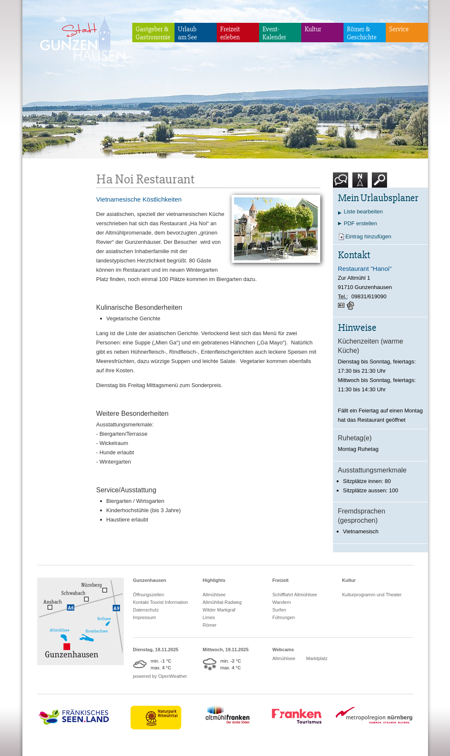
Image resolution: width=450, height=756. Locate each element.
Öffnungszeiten (148, 594)
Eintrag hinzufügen (368, 236)
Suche (379, 183)
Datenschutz (146, 609)
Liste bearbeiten (363, 211)
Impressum (144, 617)
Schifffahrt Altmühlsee (295, 594)
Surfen (279, 609)
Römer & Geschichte (361, 33)
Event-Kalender (274, 33)
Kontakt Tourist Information (160, 602)
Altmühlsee (214, 594)
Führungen (284, 617)
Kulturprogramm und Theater (372, 594)
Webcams (283, 649)
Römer (210, 625)
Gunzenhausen (149, 580)
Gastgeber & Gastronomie (153, 33)
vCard (342, 305)
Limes (209, 617)
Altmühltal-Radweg (222, 602)
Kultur (313, 29)
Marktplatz (317, 658)
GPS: (351, 305)
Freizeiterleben (230, 33)
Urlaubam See (187, 33)
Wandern (282, 602)
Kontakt (342, 183)
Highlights (214, 580)
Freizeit (281, 580)
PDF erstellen (360, 223)
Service (399, 29)
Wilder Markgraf (219, 609)
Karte (360, 183)
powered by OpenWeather (160, 676)
